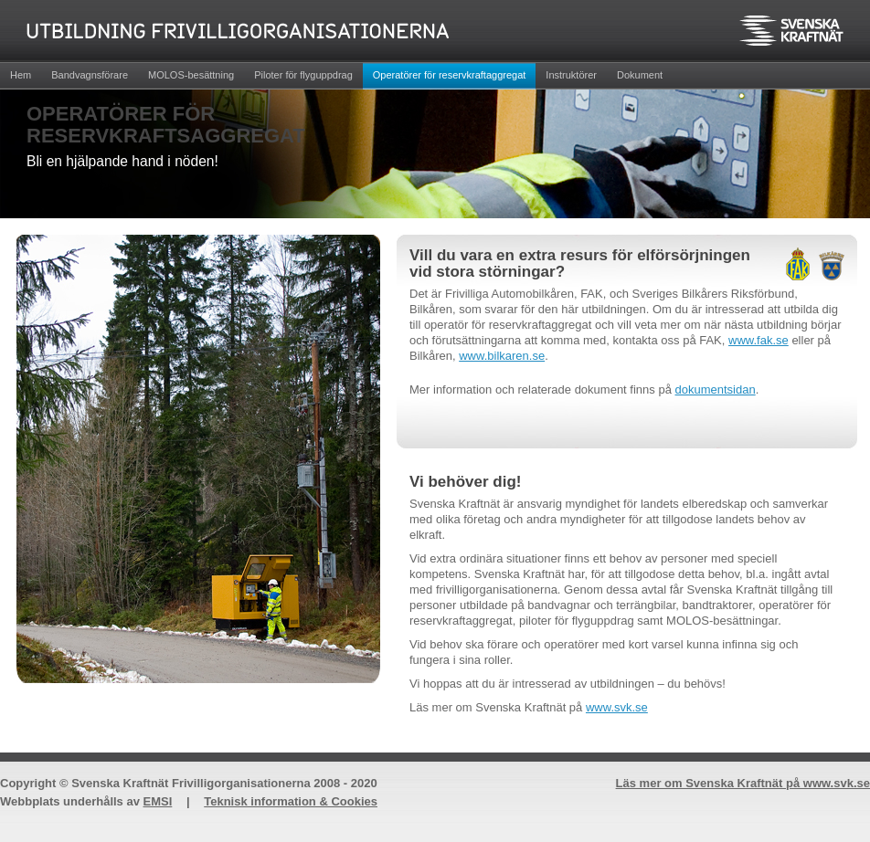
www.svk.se (617, 707)
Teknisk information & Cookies (290, 801)
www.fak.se (758, 340)
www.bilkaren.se (502, 356)
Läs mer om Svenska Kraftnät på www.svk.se (743, 783)
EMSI (158, 801)
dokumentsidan (715, 389)
